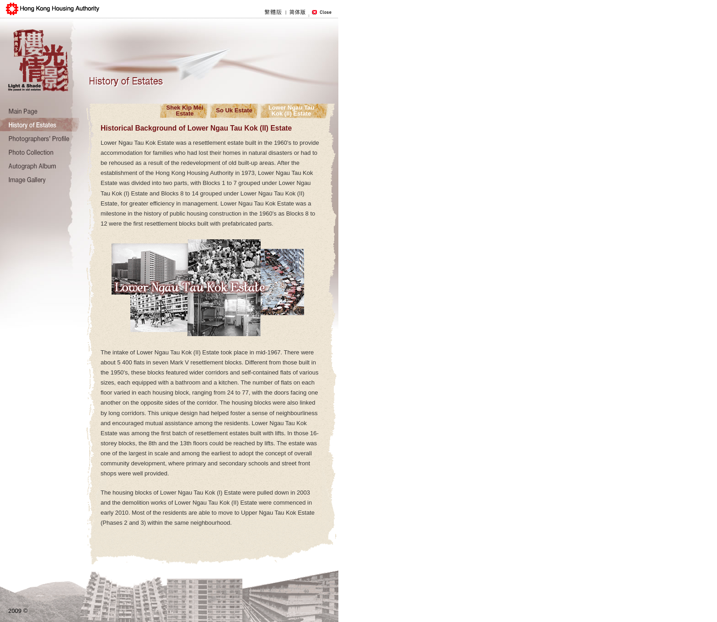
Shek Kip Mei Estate (184, 110)
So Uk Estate (234, 110)
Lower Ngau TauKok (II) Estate (291, 110)
